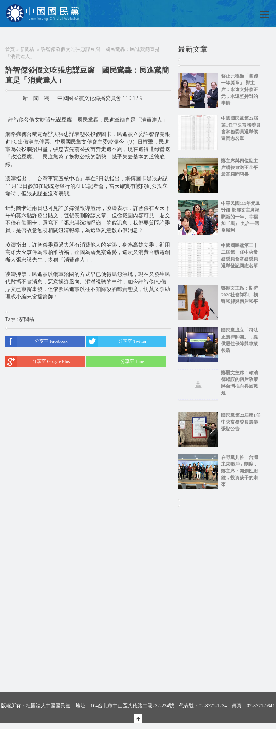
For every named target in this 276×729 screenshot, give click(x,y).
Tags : (12, 319)
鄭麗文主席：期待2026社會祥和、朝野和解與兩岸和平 (239, 294)
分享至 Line (115, 361)
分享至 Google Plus (37, 361)
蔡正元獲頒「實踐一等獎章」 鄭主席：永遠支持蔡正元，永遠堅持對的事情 (239, 89)
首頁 (10, 49)
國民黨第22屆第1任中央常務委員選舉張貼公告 (240, 422)
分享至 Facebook (36, 341)
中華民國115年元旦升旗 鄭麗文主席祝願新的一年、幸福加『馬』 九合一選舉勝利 (240, 217)
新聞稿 (27, 49)
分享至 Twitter (116, 341)
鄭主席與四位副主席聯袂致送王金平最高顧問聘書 (239, 167)
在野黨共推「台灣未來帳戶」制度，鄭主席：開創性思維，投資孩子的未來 (239, 471)
